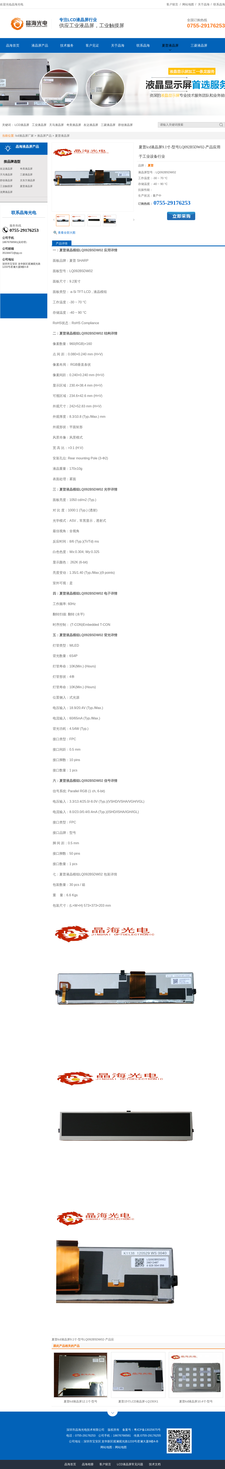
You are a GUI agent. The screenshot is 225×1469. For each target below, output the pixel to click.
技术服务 (67, 45)
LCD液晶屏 (22, 124)
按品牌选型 (12, 161)
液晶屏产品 (39, 45)
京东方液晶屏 (27, 180)
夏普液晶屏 (170, 45)
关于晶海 (204, 4)
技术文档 (155, 1464)
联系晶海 (219, 4)
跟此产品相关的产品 (66, 1346)
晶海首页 (12, 45)
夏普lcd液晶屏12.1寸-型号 (81, 1401)
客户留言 (172, 4)
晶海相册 (88, 1464)
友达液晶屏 (91, 124)
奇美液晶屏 (73, 124)
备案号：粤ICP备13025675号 (141, 1429)
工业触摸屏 (6, 186)
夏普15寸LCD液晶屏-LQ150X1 (138, 1401)
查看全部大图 (66, 232)
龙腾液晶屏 (6, 192)
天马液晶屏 (56, 124)
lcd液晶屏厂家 (24, 135)
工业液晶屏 (39, 124)
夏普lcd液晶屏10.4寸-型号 (196, 1401)
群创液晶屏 (125, 124)
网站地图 (188, 4)
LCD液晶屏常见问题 (130, 1464)
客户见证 (92, 45)
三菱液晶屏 (199, 45)
